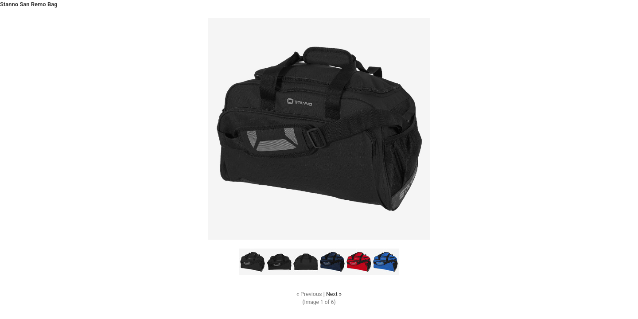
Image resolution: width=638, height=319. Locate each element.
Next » (334, 294)
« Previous (309, 294)
